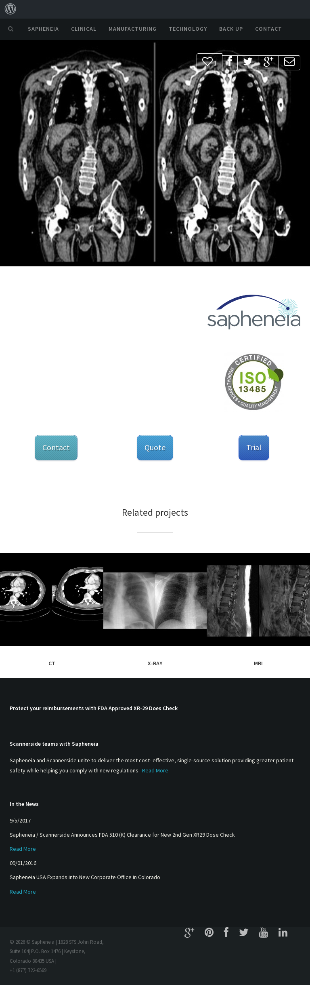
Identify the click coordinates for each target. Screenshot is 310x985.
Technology (188, 28)
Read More (155, 770)
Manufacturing (133, 28)
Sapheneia (43, 28)
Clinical (83, 28)
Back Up (231, 28)
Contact (268, 28)
